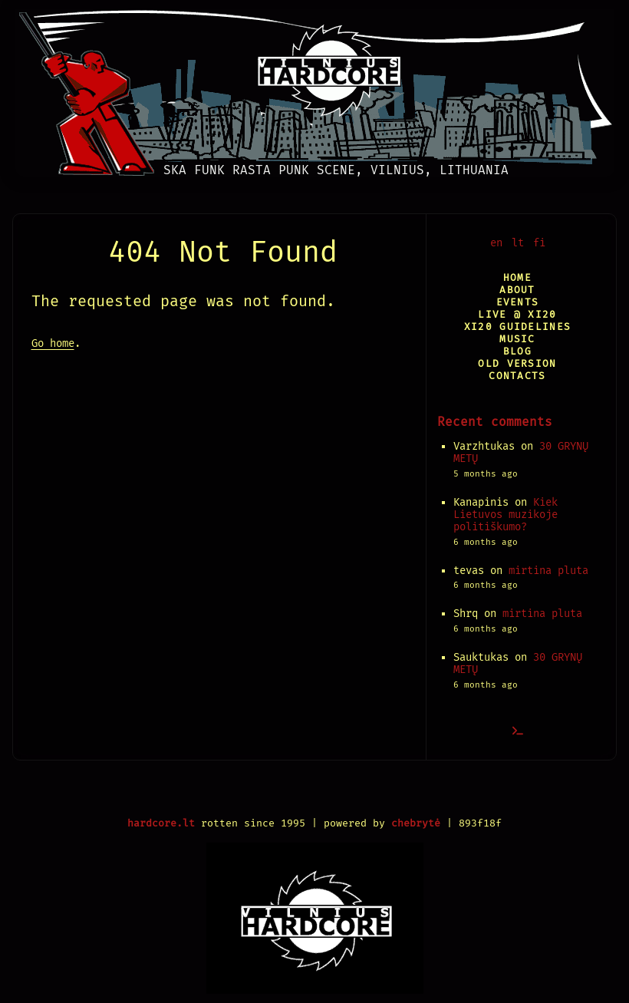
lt (518, 242)
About (517, 289)
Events (517, 302)
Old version (517, 363)
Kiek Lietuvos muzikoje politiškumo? (505, 514)
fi (539, 242)
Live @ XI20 (517, 314)
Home (517, 277)
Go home (52, 343)
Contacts (517, 375)
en (496, 242)
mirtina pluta (548, 570)
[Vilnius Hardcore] (314, 88)
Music (517, 339)
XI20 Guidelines (517, 326)
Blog (517, 351)
